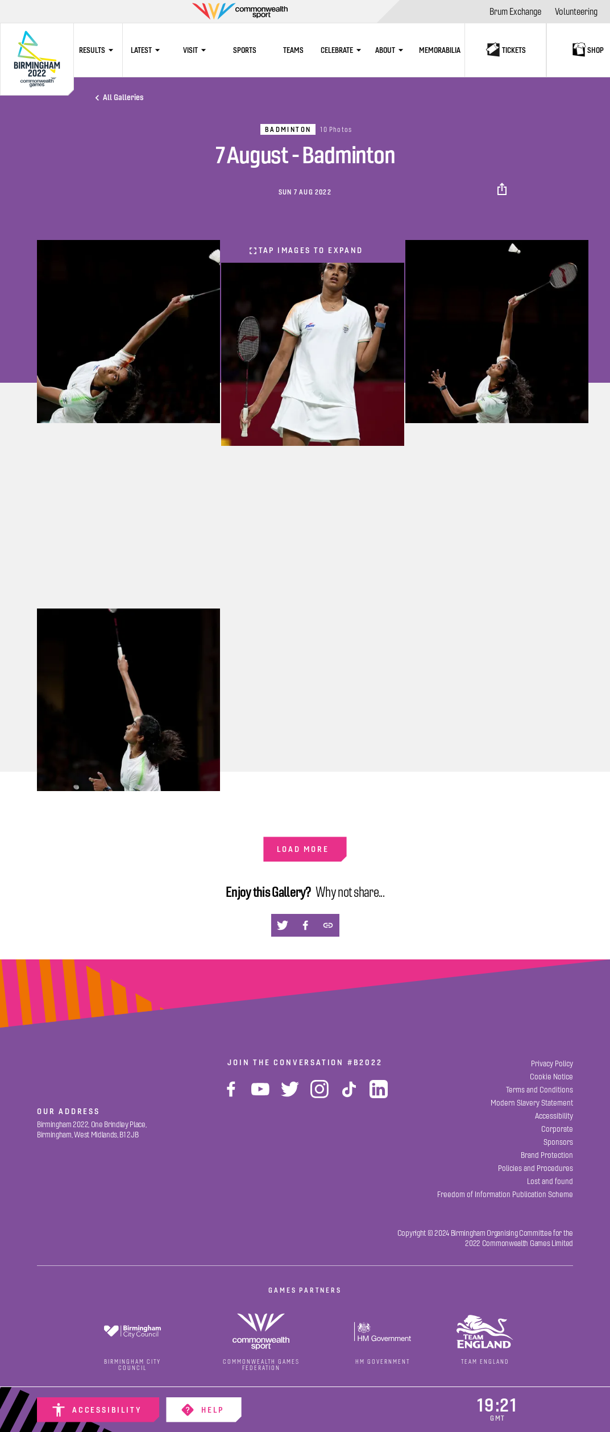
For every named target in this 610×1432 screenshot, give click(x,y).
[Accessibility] (98, 1409)
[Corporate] (557, 1129)
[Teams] (293, 50)
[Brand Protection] (547, 1155)
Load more (303, 849)
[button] (503, 189)
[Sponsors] (558, 1142)
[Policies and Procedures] (535, 1168)
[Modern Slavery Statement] (532, 1103)
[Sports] (244, 50)
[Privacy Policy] (552, 1063)
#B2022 (365, 1062)
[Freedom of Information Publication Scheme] (505, 1194)
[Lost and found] (550, 1181)
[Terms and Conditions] (539, 1089)
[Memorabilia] (440, 50)
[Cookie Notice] (551, 1076)
